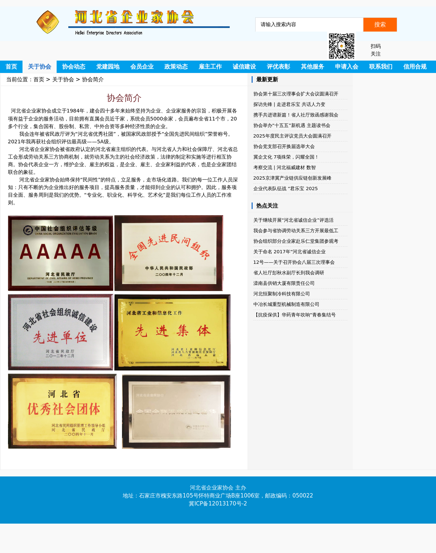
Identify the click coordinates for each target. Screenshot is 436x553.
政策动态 (176, 66)
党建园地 (107, 66)
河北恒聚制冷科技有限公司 (281, 293)
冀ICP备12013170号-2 (218, 503)
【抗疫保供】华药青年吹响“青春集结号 (294, 315)
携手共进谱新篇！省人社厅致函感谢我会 (295, 115)
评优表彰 (278, 66)
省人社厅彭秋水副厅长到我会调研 (288, 272)
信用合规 (415, 66)
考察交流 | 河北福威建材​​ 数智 (284, 167)
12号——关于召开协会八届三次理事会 (294, 262)
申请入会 (346, 66)
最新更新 (267, 79)
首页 (11, 66)
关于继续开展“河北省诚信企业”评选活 (293, 220)
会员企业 (142, 66)
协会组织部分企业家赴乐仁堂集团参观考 (295, 241)
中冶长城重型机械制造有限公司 (286, 304)
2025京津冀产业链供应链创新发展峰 (292, 178)
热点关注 (267, 205)
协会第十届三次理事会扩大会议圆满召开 (295, 94)
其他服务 (312, 66)
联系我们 (380, 66)
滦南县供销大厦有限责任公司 (284, 283)
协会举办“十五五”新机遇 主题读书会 (292, 125)
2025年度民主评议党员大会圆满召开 (292, 136)
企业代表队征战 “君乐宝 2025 (285, 188)
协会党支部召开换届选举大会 (284, 146)
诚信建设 (244, 66)
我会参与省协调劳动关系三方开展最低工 (295, 230)
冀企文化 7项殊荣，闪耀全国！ (286, 157)
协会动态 (73, 66)
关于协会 (39, 66)
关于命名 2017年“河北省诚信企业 (289, 251)
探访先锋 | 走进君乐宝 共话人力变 (289, 104)
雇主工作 (210, 66)
